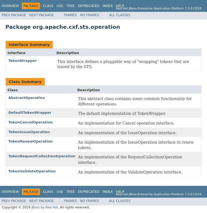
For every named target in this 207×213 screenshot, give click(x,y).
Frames (70, 15)
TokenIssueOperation (29, 132)
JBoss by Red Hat (44, 207)
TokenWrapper (22, 61)
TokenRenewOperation (30, 141)
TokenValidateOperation (32, 171)
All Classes (119, 15)
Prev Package (14, 15)
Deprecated (88, 6)
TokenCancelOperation (30, 122)
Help (120, 6)
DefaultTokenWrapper (29, 113)
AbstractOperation (26, 98)
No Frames (89, 15)
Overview (10, 6)
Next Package (41, 15)
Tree (70, 6)
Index (108, 6)
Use (60, 6)
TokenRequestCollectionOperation (41, 156)
